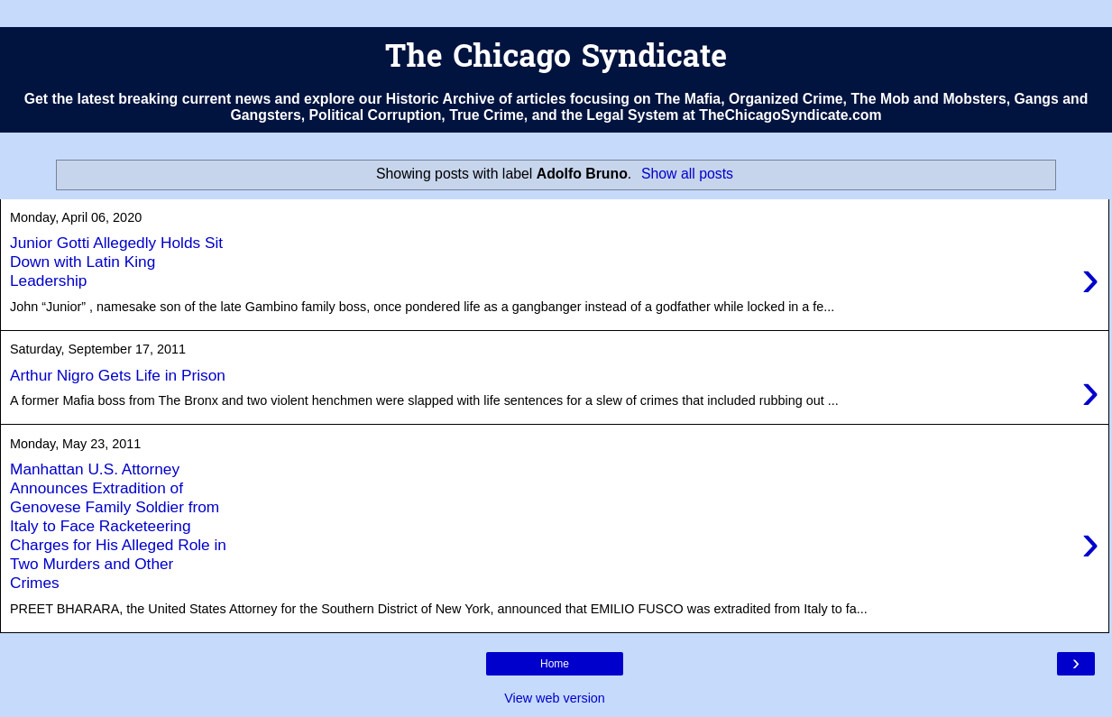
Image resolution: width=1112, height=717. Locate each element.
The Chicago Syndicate (556, 59)
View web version (554, 698)
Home (554, 663)
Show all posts (687, 173)
